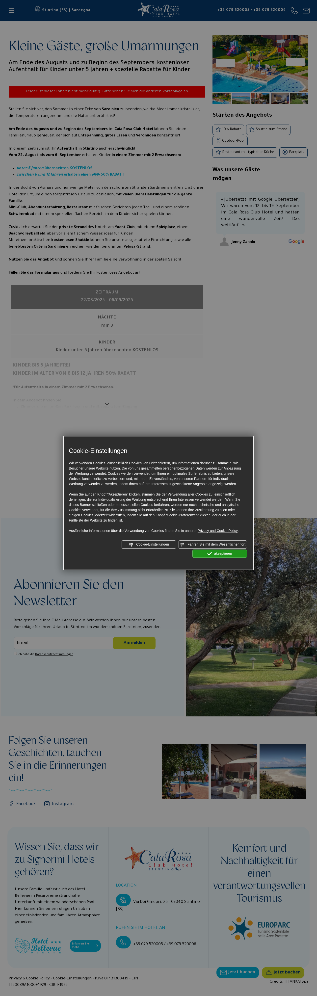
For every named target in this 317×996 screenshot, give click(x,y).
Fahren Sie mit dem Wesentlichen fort (212, 544)
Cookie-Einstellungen (149, 544)
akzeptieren (219, 553)
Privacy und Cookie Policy (218, 531)
